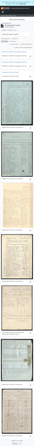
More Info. (23, 4)
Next (20, 443)
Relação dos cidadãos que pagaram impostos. (14, 62)
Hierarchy (14, 38)
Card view (5, 41)
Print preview (5, 38)
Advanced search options (10, 34)
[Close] (32, 2)
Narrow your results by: (17, 19)
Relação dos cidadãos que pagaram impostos (14, 52)
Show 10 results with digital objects (23, 47)
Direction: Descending (26, 44)
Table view (12, 41)
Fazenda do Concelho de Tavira (10, 72)
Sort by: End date (14, 44)
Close (9, 23)
